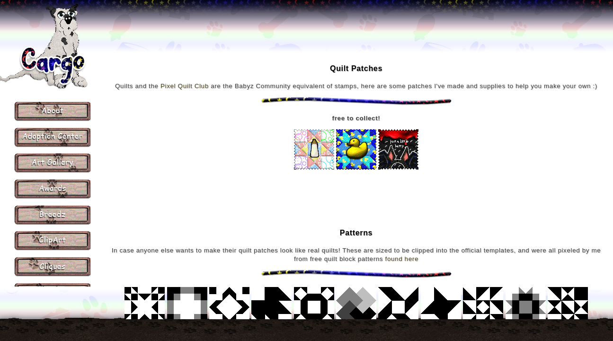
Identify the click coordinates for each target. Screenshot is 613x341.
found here (401, 258)
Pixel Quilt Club (184, 86)
